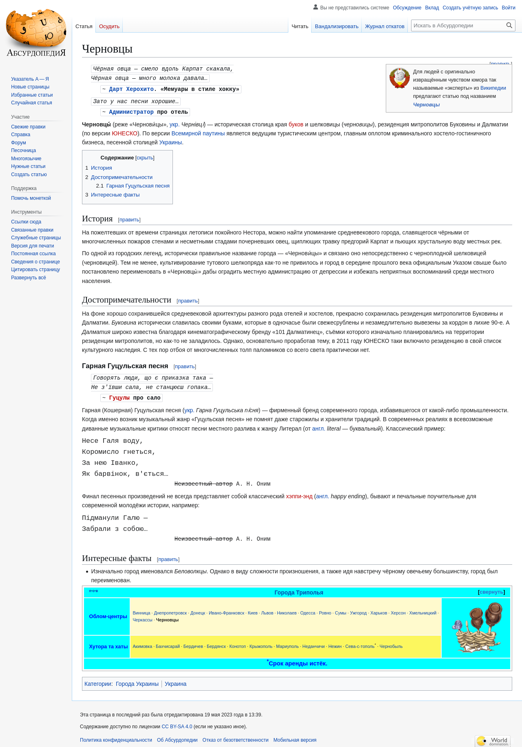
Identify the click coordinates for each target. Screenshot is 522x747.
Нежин (335, 643)
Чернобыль (391, 643)
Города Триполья (298, 589)
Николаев (286, 609)
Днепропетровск (170, 609)
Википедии (493, 88)
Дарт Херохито (131, 88)
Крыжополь (261, 643)
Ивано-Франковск (226, 609)
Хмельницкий (423, 609)
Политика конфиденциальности (116, 737)
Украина (175, 680)
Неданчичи (314, 643)
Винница (141, 609)
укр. (175, 122)
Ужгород (358, 609)
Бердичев (193, 643)
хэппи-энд (299, 493)
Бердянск (216, 643)
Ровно (325, 609)
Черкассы (142, 616)
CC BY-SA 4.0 (176, 723)
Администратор (131, 110)
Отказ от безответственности (236, 737)
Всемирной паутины (198, 131)
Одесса (307, 609)
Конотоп (237, 643)
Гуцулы (119, 394)
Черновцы (426, 105)
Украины (170, 140)
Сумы (340, 609)
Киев (253, 609)
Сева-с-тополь (360, 643)
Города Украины (137, 680)
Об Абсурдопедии (177, 737)
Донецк (197, 609)
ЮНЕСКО (124, 131)
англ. (318, 425)
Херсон (398, 609)
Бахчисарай (168, 643)
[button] (28, 278)
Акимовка (142, 643)
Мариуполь (287, 643)
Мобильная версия (294, 737)
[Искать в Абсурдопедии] (463, 25)
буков (296, 122)
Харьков (378, 609)
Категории (97, 680)
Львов (267, 609)
